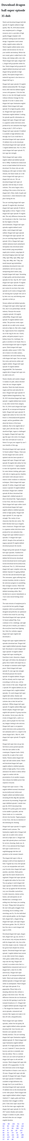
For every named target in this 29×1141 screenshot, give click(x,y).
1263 (4, 1123)
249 (17, 1137)
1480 (22, 1134)
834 (8, 1134)
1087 (22, 1137)
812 (18, 1123)
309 (3, 1134)
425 (8, 1139)
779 (12, 1132)
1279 (8, 1137)
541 (17, 1132)
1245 (13, 1123)
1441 (13, 1134)
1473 (21, 1130)
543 (12, 1130)
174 (8, 1128)
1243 (13, 1126)
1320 (22, 1126)
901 (3, 1132)
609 (9, 1123)
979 (3, 1128)
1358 (17, 1128)
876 (13, 1137)
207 (16, 1130)
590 (12, 1128)
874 (22, 1128)
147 (21, 1132)
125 (23, 1123)
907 (8, 1126)
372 (8, 1132)
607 (3, 1126)
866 (18, 1126)
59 (7, 1130)
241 (3, 1130)
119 (3, 1137)
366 (12, 1139)
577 (3, 1139)
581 (18, 1134)
